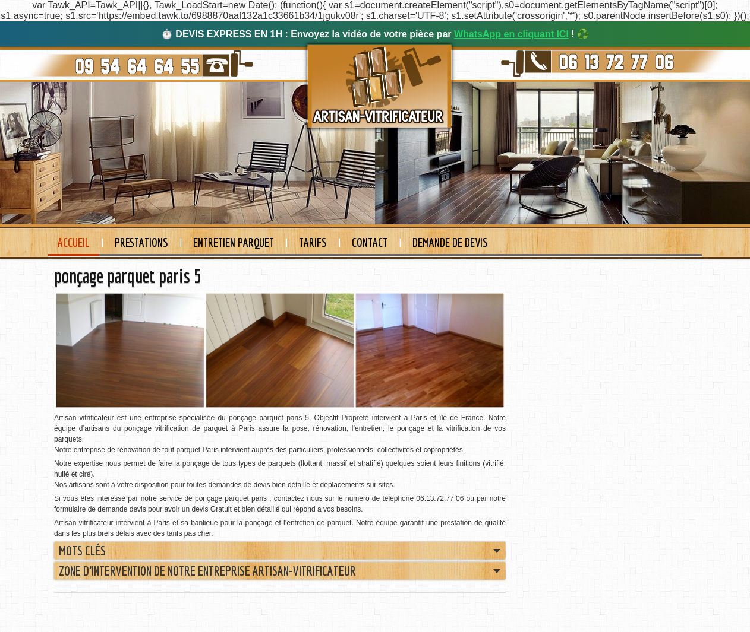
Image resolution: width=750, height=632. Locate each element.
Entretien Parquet (233, 242)
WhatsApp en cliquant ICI (511, 34)
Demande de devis (450, 242)
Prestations (141, 242)
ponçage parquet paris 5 (127, 276)
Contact (369, 242)
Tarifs (313, 242)
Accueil (74, 242)
